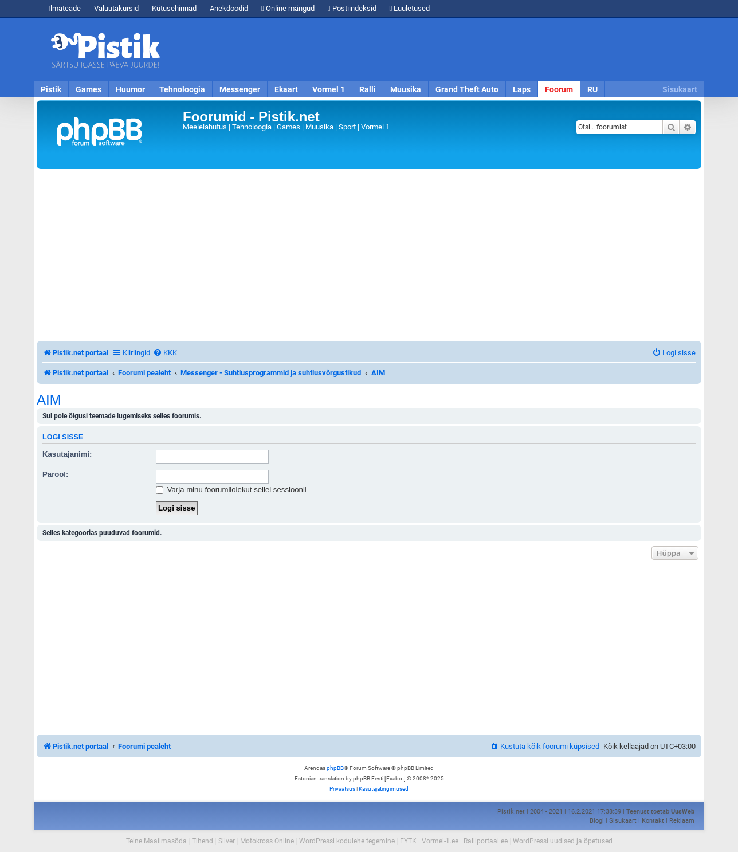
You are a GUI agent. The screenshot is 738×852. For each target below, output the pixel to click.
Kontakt (653, 820)
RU (592, 89)
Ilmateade (64, 8)
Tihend (202, 841)
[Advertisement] (435, 50)
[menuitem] (165, 352)
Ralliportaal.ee (486, 841)
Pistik (51, 89)
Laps (522, 89)
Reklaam (681, 820)
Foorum (559, 89)
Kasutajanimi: (67, 454)
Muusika (405, 89)
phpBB (335, 768)
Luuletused (410, 8)
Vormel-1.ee (440, 841)
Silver (226, 841)
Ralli (367, 89)
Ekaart (286, 89)
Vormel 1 (328, 89)
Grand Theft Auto (466, 89)
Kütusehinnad (174, 8)
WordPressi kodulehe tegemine (347, 841)
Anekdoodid (229, 8)
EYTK (408, 841)
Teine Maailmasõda (156, 841)
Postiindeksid (352, 8)
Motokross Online (267, 841)
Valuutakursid (116, 8)
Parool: (55, 474)
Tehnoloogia (182, 89)
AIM (49, 400)
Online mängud (288, 8)
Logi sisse (62, 437)
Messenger (239, 89)
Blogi (597, 820)
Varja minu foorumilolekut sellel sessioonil (231, 489)
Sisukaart (679, 89)
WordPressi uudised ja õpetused (563, 841)
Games (88, 89)
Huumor (130, 89)
